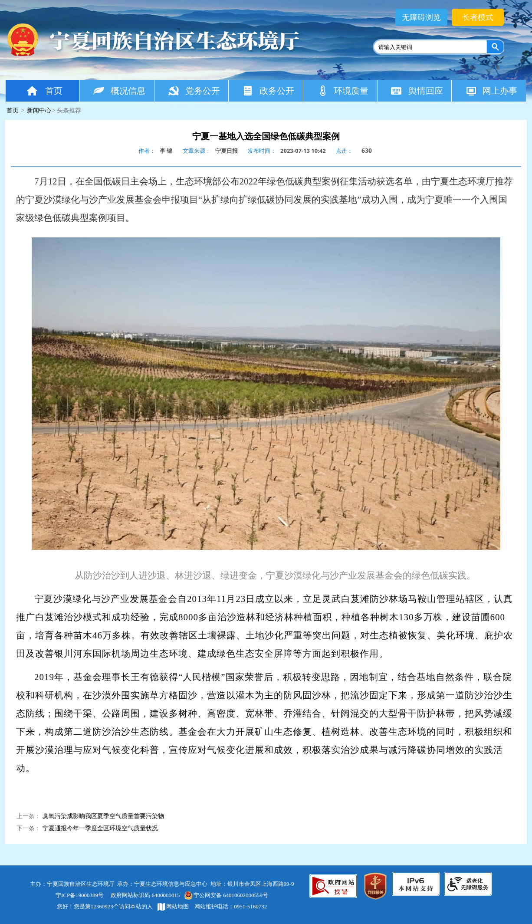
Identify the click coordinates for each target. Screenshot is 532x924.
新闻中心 (39, 110)
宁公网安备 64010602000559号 (226, 895)
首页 (43, 90)
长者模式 (477, 17)
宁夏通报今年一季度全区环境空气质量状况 (100, 828)
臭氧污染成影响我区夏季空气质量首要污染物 (103, 816)
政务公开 (268, 90)
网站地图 (173, 906)
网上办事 (491, 90)
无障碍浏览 (421, 17)
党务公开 (193, 90)
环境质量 (342, 90)
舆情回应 (417, 90)
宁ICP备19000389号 (80, 895)
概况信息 (119, 90)
